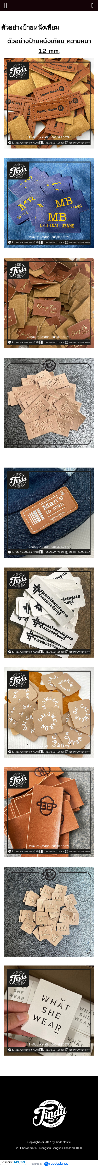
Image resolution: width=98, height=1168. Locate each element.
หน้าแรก (8, 16)
